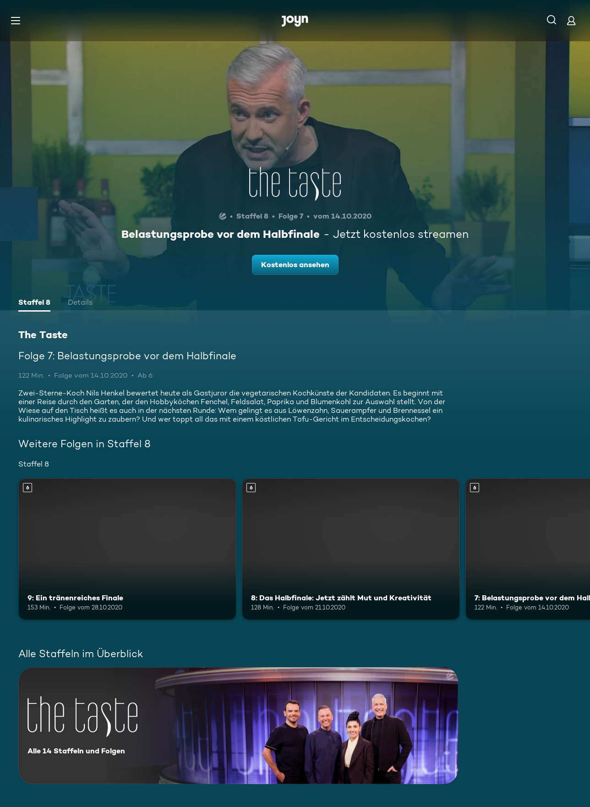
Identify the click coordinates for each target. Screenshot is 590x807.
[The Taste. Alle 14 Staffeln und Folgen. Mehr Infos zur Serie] (238, 725)
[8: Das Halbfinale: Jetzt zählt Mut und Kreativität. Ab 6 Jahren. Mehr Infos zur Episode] (351, 549)
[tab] (34, 303)
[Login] (571, 20)
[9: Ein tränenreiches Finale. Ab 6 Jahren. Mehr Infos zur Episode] (127, 549)
